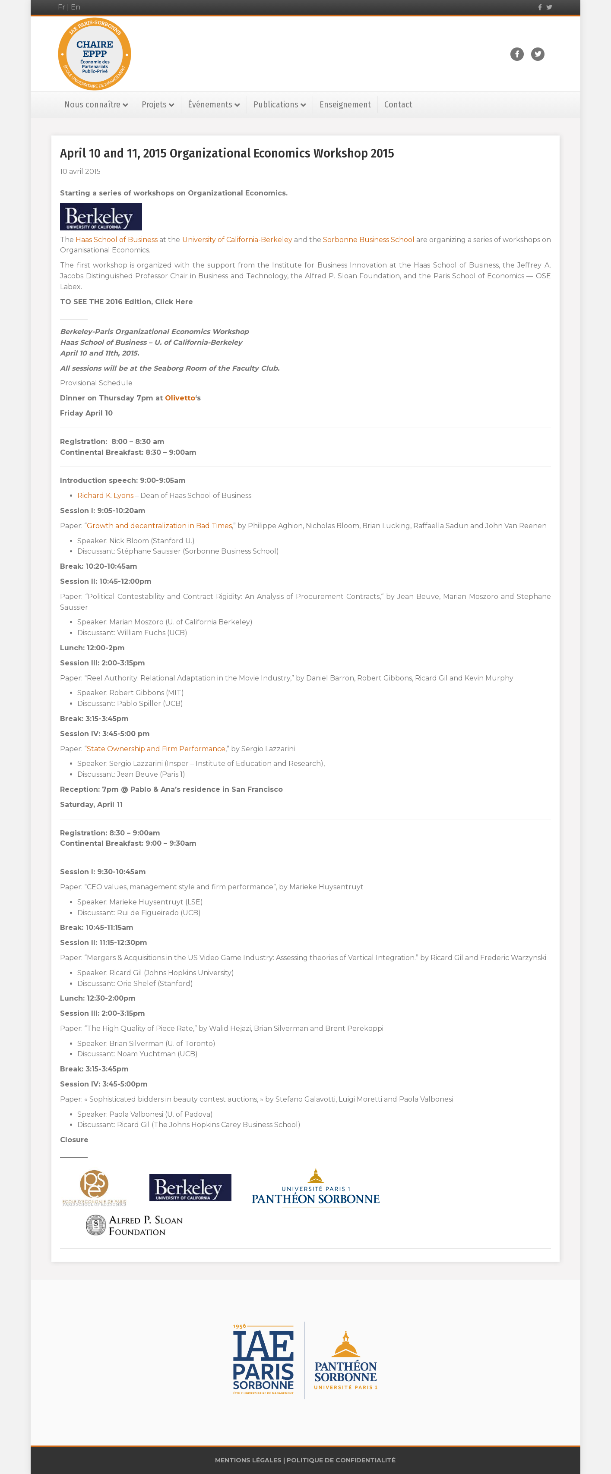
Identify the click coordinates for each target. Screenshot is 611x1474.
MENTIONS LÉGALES (248, 1460)
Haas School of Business (117, 240)
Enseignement (345, 104)
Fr (61, 7)
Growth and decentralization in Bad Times (159, 526)
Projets (154, 104)
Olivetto (180, 398)
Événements (210, 104)
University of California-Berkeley (237, 240)
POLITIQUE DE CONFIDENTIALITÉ (341, 1460)
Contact (398, 104)
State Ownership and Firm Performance (156, 749)
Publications (275, 104)
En (75, 7)
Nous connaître (92, 104)
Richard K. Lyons (106, 495)
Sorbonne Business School (369, 240)
